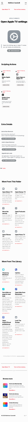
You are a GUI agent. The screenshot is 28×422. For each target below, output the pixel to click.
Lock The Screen (18, 321)
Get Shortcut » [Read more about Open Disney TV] (18, 201)
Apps (4, 72)
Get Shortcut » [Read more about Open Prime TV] (18, 243)
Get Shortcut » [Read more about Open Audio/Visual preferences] (6, 347)
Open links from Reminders (20, 293)
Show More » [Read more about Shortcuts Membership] (12, 390)
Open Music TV (7, 192)
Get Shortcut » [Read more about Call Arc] (18, 285)
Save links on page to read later (6, 294)
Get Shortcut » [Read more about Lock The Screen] (18, 334)
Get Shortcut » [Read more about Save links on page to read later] (6, 313)
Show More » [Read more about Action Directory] (12, 409)
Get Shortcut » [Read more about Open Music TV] (6, 204)
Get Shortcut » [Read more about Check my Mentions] (6, 282)
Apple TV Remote (14, 18)
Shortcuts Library (14, 394)
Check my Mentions (5, 274)
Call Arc (17, 273)
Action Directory (13, 403)
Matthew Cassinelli (14, 3)
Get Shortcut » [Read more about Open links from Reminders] (18, 306)
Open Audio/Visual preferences (6, 322)
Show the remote (5, 212)
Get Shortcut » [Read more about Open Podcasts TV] (18, 227)
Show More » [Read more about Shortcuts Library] (12, 399)
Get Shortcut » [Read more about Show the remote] (6, 224)
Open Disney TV (20, 192)
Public (4, 168)
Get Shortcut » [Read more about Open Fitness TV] (6, 250)
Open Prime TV (20, 234)
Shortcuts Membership (15, 383)
